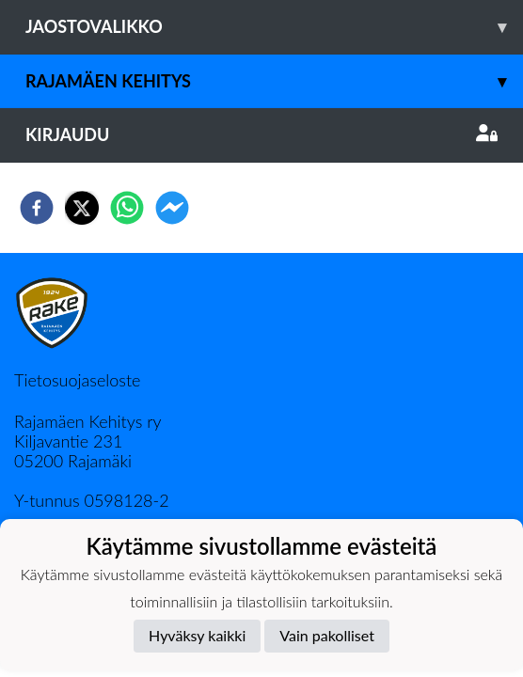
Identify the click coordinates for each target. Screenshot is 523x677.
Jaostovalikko (274, 27)
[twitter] (82, 208)
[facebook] (37, 208)
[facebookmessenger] (172, 208)
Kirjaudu (261, 134)
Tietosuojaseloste (77, 380)
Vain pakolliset (326, 635)
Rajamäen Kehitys (274, 81)
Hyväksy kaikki (197, 635)
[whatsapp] (127, 208)
